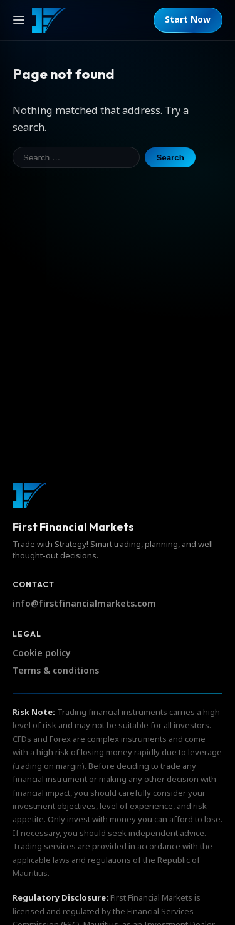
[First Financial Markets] (49, 20)
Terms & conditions (56, 671)
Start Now (188, 20)
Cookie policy (42, 653)
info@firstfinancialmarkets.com (84, 604)
